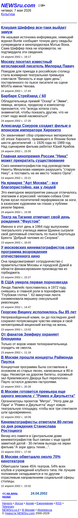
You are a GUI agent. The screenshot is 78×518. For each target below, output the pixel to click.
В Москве (28, 510)
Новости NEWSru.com (20, 513)
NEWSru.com (18, 5)
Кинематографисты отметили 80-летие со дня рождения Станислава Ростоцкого (37, 426)
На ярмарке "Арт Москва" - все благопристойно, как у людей (29, 185)
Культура (8, 14)
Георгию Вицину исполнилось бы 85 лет (39, 312)
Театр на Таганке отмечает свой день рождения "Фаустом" (35, 219)
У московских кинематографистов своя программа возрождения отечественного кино (37, 251)
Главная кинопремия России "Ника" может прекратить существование (34, 158)
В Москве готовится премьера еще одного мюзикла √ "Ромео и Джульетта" (38, 393)
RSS (59, 503)
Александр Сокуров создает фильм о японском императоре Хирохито (36, 128)
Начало (7, 503)
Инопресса (44, 510)
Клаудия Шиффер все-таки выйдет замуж (33, 29)
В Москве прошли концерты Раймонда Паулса (37, 359)
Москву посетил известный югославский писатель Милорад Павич (37, 64)
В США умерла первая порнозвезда (34, 282)
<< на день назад (10, 495)
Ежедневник (45, 503)
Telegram (8, 506)
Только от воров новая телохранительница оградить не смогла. (34, 345)
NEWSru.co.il (10, 510)
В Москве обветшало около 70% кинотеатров (31, 459)
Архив (30, 503)
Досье (19, 503)
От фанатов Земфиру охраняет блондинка (30, 336)
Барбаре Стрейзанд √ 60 (23, 96)
